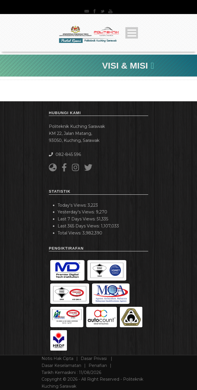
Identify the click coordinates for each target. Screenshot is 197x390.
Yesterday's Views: (77, 212)
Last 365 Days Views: (79, 226)
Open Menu (131, 33)
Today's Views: (73, 205)
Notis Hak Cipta (57, 358)
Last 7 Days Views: (77, 219)
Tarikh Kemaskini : (71, 372)
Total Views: (70, 233)
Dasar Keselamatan (61, 365)
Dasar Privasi (94, 358)
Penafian (98, 365)
